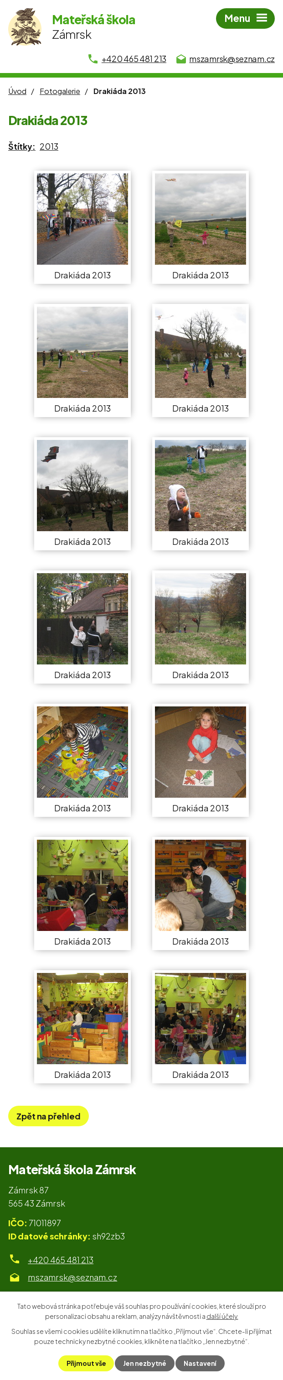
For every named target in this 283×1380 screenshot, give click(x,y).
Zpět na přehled (48, 1116)
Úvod (17, 91)
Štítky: (22, 146)
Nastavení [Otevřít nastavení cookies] (200, 1363)
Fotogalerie (60, 91)
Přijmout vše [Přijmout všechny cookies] (86, 1363)
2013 (49, 146)
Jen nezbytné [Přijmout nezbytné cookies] (144, 1363)
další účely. (222, 1316)
